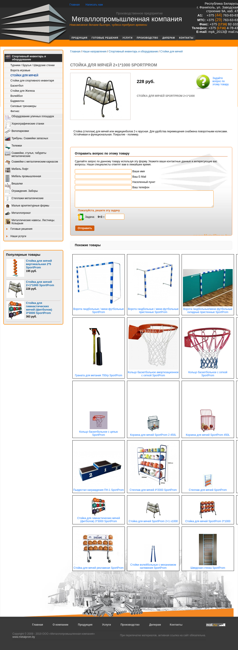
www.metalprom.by (23, 636)
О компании (60, 624)
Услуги (128, 38)
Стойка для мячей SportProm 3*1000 (207, 520)
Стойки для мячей (24, 75)
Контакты (186, 38)
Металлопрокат (18, 213)
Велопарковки (17, 131)
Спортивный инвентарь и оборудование (25, 58)
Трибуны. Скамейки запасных (26, 139)
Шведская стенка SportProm (207, 566)
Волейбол (16, 95)
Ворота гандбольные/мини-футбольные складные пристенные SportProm (208, 309)
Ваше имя (110, 171)
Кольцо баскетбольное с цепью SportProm (98, 432)
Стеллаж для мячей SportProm (208, 488)
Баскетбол (16, 85)
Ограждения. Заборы (21, 191)
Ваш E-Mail (110, 176)
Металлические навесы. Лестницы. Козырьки (30, 222)
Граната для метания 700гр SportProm (99, 374)
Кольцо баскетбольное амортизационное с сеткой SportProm (153, 372)
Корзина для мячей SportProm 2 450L (153, 433)
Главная (74, 4)
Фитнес (15, 111)
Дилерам (169, 38)
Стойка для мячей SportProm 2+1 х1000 (153, 520)
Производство (147, 38)
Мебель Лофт (16, 169)
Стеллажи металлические (24, 198)
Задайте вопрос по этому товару (212, 81)
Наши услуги (15, 236)
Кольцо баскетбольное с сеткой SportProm (208, 372)
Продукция (79, 38)
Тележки (13, 146)
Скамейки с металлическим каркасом (31, 162)
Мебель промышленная (23, 176)
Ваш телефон (112, 187)
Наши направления (95, 51)
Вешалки (14, 184)
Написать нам (94, 4)
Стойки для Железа (22, 90)
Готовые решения (105, 38)
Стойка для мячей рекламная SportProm (99, 566)
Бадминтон (17, 101)
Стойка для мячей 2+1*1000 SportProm (40, 283)
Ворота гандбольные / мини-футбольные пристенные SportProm (153, 309)
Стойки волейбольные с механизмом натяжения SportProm (153, 565)
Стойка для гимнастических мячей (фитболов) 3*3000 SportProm (39, 308)
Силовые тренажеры (23, 106)
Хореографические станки (24, 124)
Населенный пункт (115, 182)
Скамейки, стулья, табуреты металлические (25, 154)
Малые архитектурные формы (27, 206)
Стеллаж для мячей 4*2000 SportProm (153, 488)
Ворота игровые (20, 70)
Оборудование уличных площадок (29, 117)
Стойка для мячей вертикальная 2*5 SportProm (39, 264)
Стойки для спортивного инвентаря (32, 80)
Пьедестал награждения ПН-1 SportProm (99, 488)
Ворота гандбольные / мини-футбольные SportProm (99, 309)
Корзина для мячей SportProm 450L (208, 433)
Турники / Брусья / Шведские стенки (32, 65)
